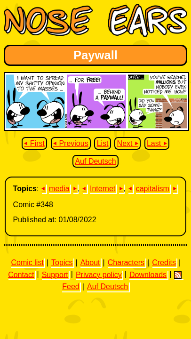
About (90, 262)
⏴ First (34, 143)
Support (55, 274)
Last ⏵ (157, 143)
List (103, 143)
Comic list (27, 262)
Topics (61, 262)
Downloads (148, 274)
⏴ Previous (70, 143)
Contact (21, 274)
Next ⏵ (127, 143)
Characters (126, 262)
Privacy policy (99, 274)
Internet (102, 189)
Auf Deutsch (95, 161)
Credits (164, 262)
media (59, 189)
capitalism (152, 189)
